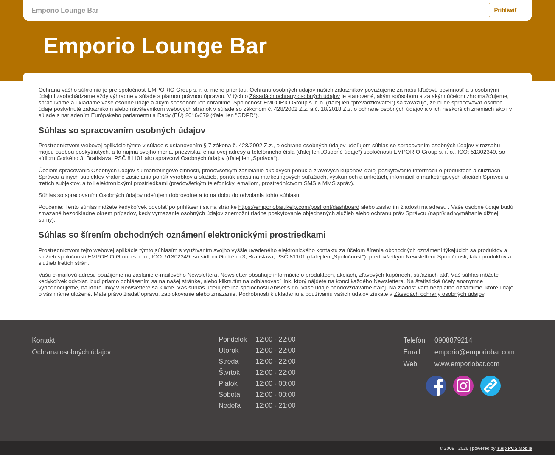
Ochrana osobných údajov (71, 352)
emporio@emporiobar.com (474, 352)
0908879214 (453, 340)
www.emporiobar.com (466, 364)
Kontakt (43, 340)
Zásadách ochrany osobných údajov (294, 96)
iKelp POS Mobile (514, 448)
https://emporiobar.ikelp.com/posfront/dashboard (298, 207)
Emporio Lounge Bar (64, 10)
